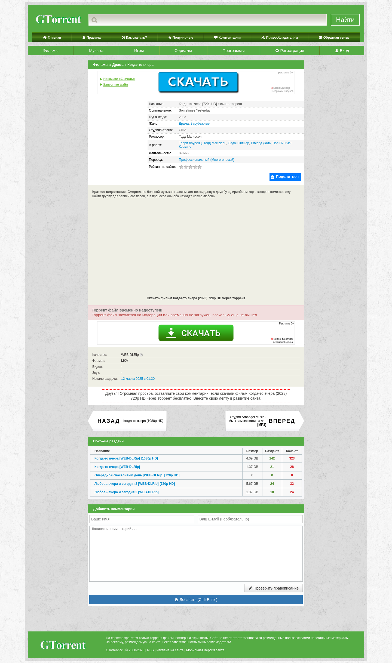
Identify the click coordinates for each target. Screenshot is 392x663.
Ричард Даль (261, 143)
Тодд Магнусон (215, 143)
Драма (184, 123)
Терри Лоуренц (190, 143)
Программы (233, 50)
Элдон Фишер (238, 143)
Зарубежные (200, 123)
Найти (345, 19)
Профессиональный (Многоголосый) (206, 160)
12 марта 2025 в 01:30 (138, 379)
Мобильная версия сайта (205, 650)
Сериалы (183, 50)
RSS (150, 650)
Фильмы (50, 50)
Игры (139, 50)
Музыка (96, 50)
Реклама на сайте (170, 650)
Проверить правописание (274, 588)
